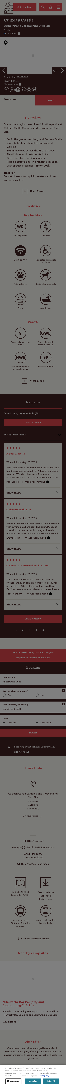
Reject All (51, 1081)
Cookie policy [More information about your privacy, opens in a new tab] (44, 1076)
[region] (33, 1076)
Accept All (33, 1081)
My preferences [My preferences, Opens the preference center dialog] (13, 1081)
